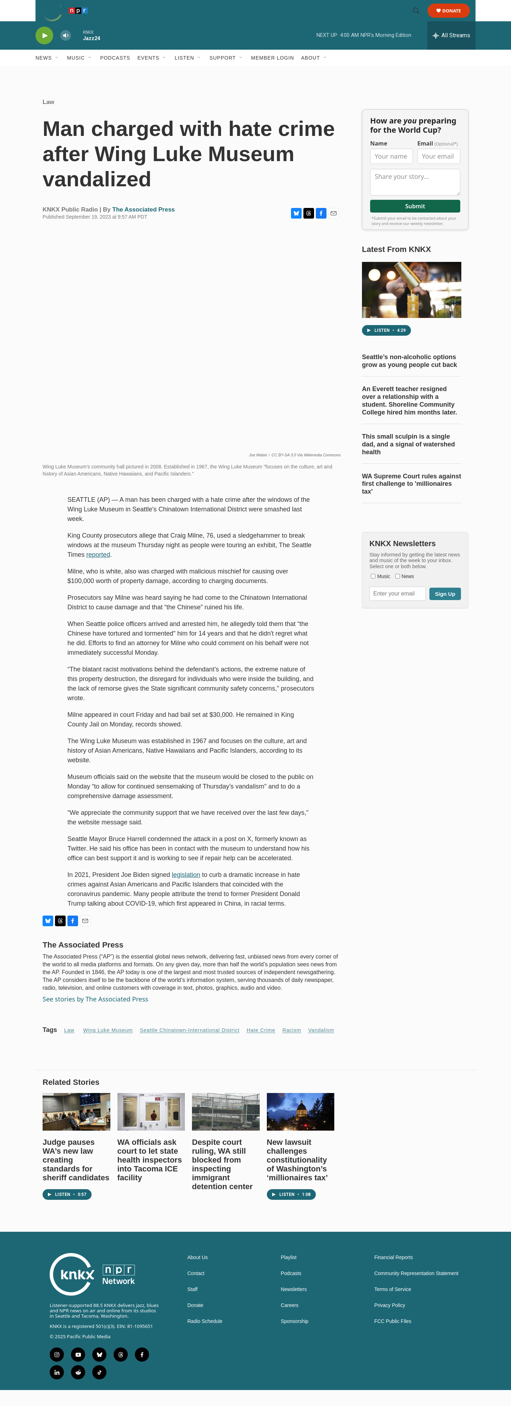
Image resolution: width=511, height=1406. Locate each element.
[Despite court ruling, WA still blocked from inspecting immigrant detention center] (226, 1128)
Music (76, 74)
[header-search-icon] (419, 19)
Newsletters (294, 1305)
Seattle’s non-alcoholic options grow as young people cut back (409, 376)
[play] (44, 52)
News (43, 74)
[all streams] (451, 51)
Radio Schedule (204, 1337)
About (310, 74)
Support (222, 74)
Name (378, 159)
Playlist (288, 1273)
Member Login (272, 74)
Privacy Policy (389, 1321)
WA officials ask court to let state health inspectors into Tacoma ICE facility (149, 1176)
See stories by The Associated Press (95, 1015)
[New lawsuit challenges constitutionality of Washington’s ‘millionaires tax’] (301, 1128)
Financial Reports (393, 1273)
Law (48, 118)
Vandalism (321, 1046)
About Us (197, 1273)
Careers (289, 1321)
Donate (456, 19)
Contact (195, 1289)
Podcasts (115, 74)
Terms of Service (392, 1305)
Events (148, 74)
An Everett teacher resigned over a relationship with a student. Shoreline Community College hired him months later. (409, 416)
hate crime (261, 1046)
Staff (192, 1305)
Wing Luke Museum (108, 1046)
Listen (184, 74)
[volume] (66, 52)
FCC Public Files (392, 1337)
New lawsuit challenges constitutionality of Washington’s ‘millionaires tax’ (297, 1176)
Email (437, 159)
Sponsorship (294, 1337)
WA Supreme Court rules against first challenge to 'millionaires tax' (411, 500)
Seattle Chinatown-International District (190, 1046)
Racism (291, 1046)
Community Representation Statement (416, 1289)
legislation (186, 890)
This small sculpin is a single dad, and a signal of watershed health (408, 460)
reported (98, 570)
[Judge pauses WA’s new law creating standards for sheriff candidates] (76, 1128)
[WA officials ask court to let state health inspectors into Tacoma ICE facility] (151, 1128)
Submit (415, 222)
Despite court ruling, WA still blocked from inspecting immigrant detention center (222, 1180)
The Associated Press (143, 225)
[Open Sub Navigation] (57, 74)
